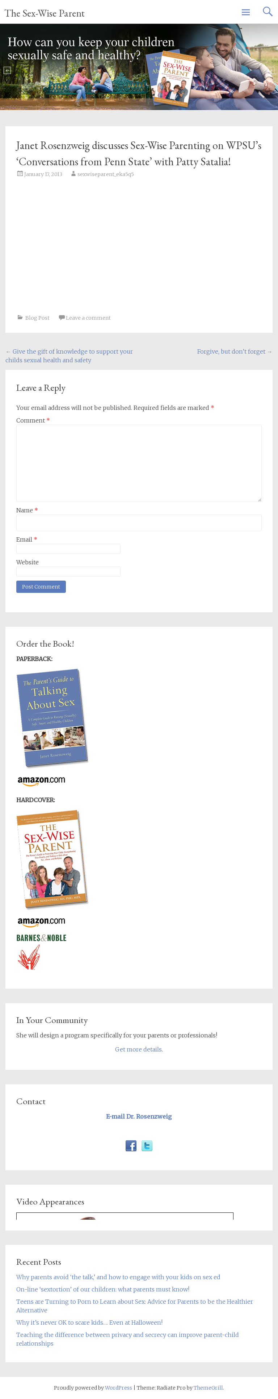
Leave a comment (88, 318)
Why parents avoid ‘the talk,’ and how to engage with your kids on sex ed (118, 1277)
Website (27, 562)
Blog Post (37, 318)
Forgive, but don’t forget (235, 351)
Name (27, 510)
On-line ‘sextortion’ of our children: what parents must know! (102, 1289)
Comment (33, 420)
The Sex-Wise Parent (44, 12)
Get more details (138, 1049)
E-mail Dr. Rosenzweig (139, 1116)
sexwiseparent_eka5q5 (105, 174)
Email (26, 539)
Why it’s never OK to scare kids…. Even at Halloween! (89, 1322)
